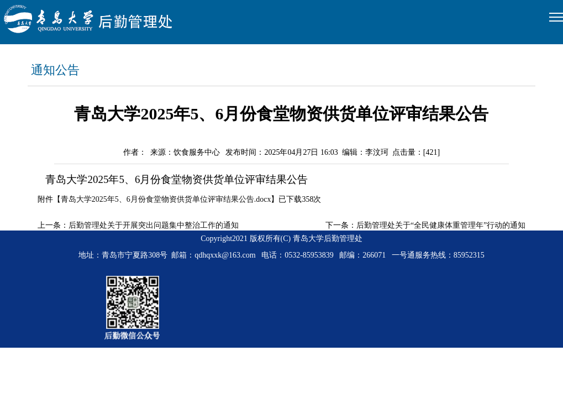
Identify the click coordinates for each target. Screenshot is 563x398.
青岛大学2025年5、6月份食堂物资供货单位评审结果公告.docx (166, 199)
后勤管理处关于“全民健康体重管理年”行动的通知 (440, 225)
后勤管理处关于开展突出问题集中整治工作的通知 (154, 225)
